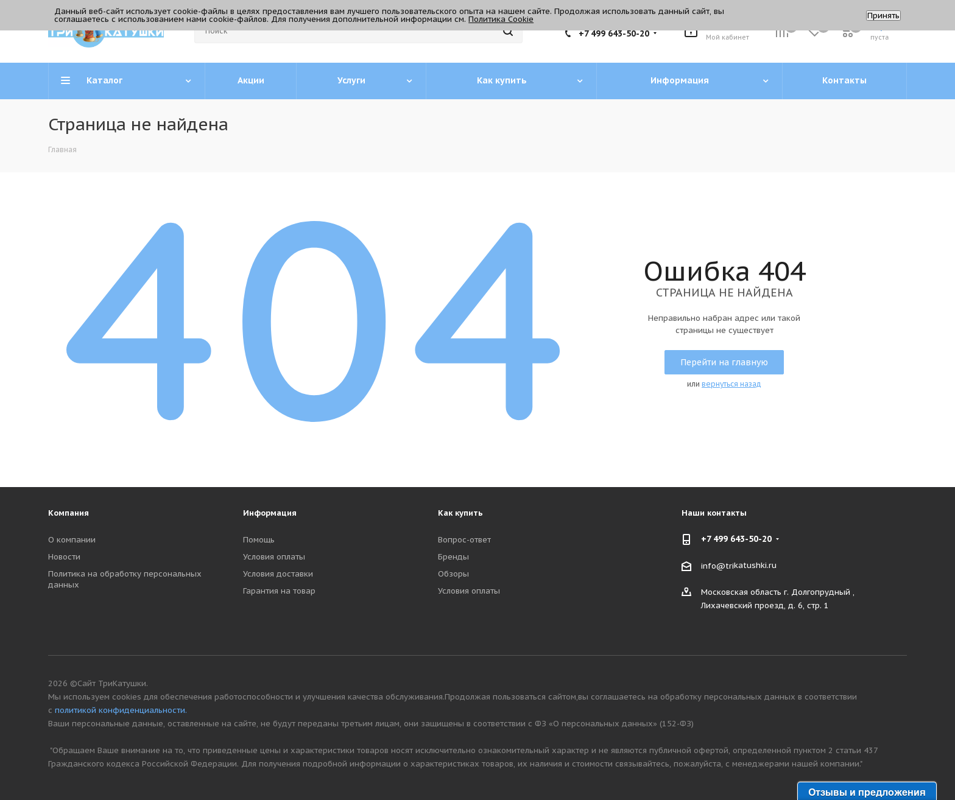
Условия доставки (278, 574)
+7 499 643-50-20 (614, 33)
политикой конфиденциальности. (121, 710)
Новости (64, 557)
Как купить (460, 513)
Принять (883, 15)
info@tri (717, 565)
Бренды (453, 557)
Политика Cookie (501, 19)
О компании (72, 540)
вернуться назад (731, 383)
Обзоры (453, 574)
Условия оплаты (274, 557)
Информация (270, 513)
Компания (68, 513)
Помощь (259, 540)
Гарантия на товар (279, 591)
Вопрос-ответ (464, 540)
